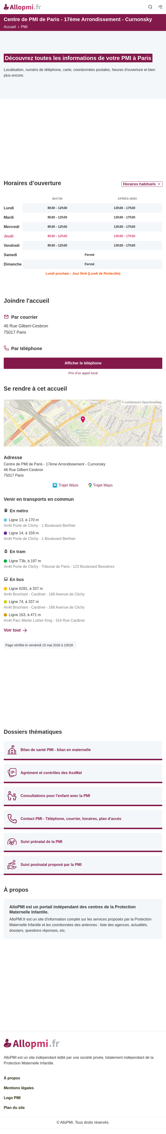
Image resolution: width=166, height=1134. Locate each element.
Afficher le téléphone (82, 363)
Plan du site (14, 1108)
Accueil (10, 27)
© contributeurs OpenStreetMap (142, 402)
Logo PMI (12, 1098)
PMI (24, 27)
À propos (12, 1078)
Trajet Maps (100, 485)
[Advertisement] (83, 141)
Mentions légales (19, 1088)
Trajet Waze (65, 485)
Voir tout (15, 630)
